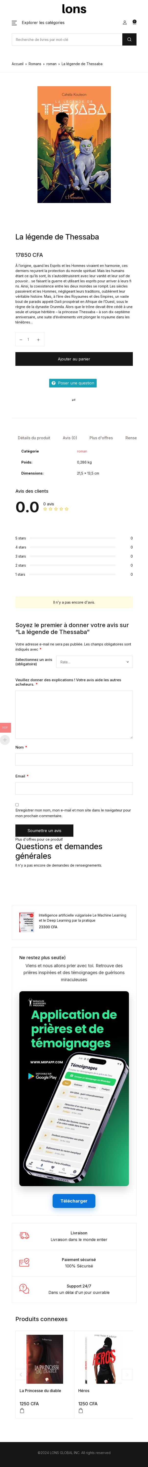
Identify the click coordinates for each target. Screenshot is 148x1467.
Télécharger (74, 1201)
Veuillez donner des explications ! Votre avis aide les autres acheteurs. (68, 682)
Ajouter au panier (74, 359)
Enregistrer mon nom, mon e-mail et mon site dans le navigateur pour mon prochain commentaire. (73, 813)
